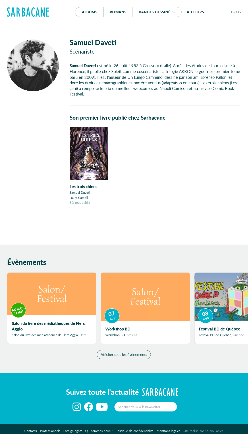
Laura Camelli (79, 197)
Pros (236, 12)
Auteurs (195, 12)
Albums (89, 12)
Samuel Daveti (80, 192)
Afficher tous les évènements (124, 354)
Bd (157, 12)
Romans (118, 12)
